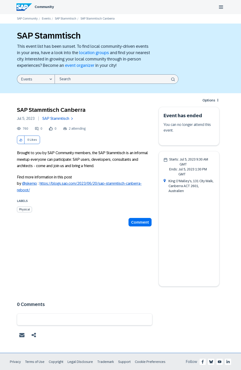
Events (46, 18)
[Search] (116, 79)
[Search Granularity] (36, 79)
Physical (24, 209)
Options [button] (208, 100)
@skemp (29, 183)
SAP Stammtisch (65, 18)
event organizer (79, 65)
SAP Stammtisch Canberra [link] (97, 18)
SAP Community (27, 18)
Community (44, 7)
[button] (20, 140)
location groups (94, 52)
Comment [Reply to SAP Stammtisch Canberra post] (140, 222)
